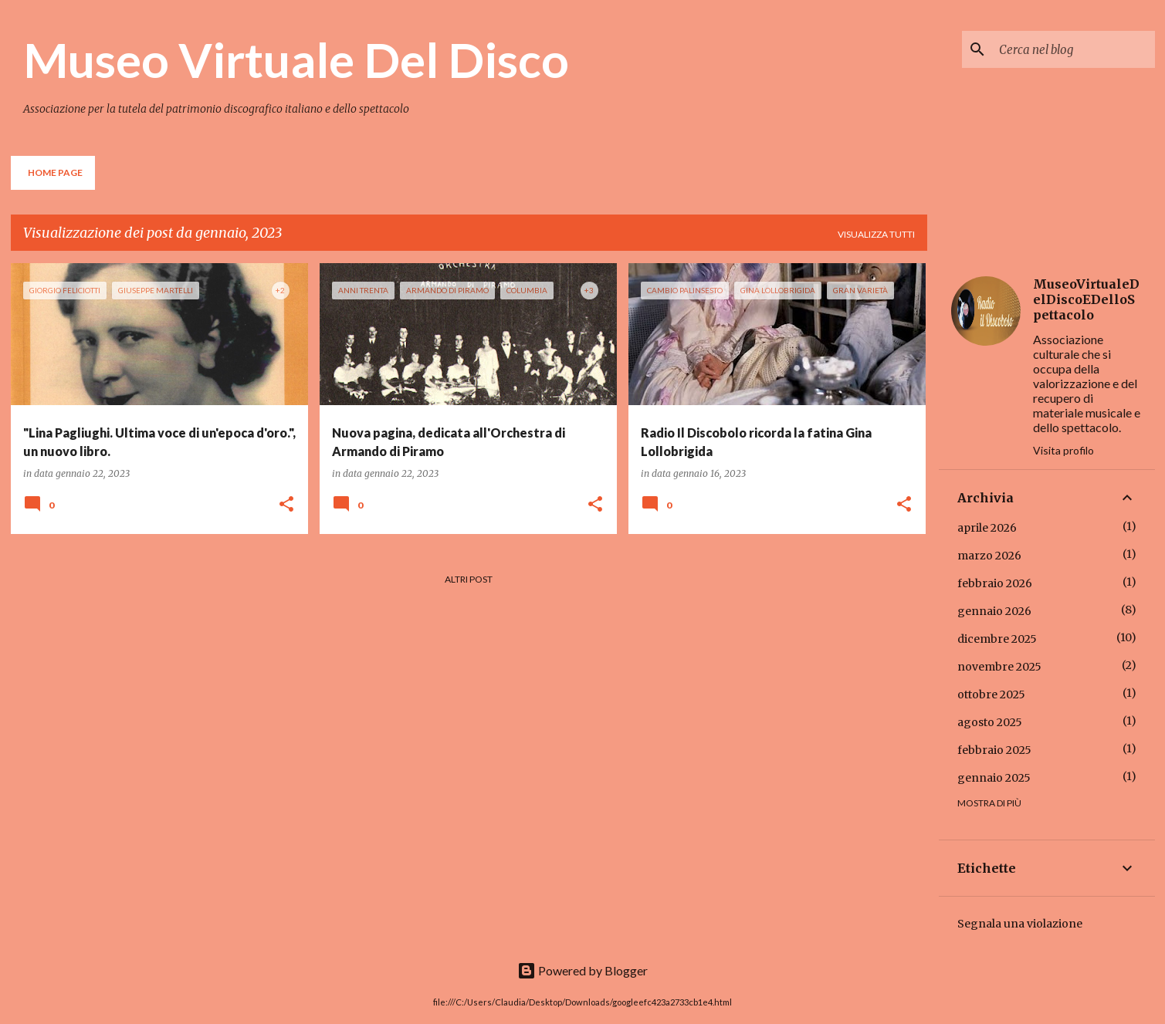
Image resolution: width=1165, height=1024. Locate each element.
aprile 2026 (987, 528)
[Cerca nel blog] (1074, 49)
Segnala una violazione (1019, 924)
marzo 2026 (989, 556)
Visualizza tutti (876, 234)
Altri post (469, 579)
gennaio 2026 (994, 611)
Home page (55, 172)
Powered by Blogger (582, 970)
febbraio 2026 (994, 583)
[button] (286, 505)
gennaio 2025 (994, 778)
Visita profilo (1063, 450)
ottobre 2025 (991, 694)
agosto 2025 (989, 722)
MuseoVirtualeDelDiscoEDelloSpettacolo (1086, 299)
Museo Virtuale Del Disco (296, 59)
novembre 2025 (999, 667)
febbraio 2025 (994, 750)
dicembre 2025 (997, 639)
